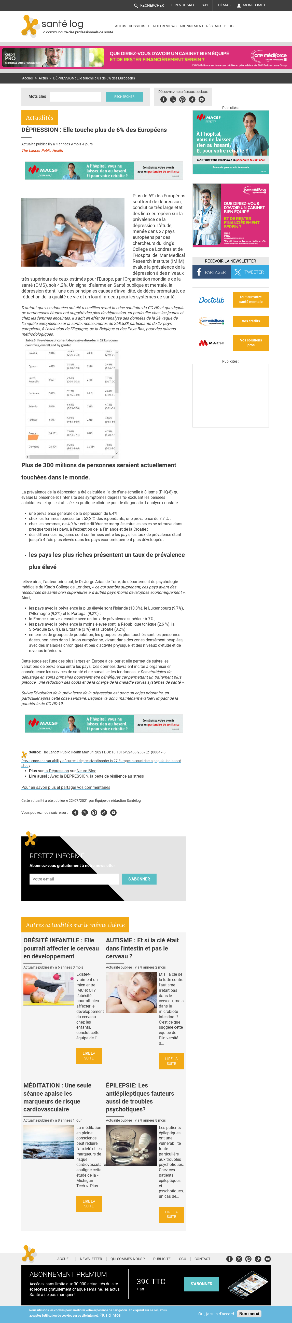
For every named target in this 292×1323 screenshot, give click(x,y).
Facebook (163, 98)
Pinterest (182, 98)
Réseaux (213, 26)
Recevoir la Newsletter (230, 261)
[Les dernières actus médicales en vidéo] (230, 426)
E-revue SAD (182, 5)
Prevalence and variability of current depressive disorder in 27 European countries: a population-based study (101, 763)
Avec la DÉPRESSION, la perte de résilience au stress (97, 776)
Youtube (113, 811)
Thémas (223, 5)
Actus (120, 26)
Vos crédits (251, 321)
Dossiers (137, 26)
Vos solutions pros (251, 342)
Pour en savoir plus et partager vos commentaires (65, 787)
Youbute (202, 98)
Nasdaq (249, 22)
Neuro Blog (86, 770)
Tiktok (192, 98)
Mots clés (37, 96)
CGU (182, 1259)
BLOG (229, 26)
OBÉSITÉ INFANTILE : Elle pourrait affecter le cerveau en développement (61, 948)
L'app (205, 5)
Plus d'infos (110, 1315)
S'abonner (139, 879)
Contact (202, 1259)
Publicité (162, 1259)
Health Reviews (162, 26)
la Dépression (57, 770)
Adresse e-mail (44, 871)
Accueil (27, 78)
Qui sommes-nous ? (127, 1259)
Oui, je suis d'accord (216, 1314)
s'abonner (201, 1283)
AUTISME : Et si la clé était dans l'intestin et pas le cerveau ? (142, 948)
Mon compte (255, 5)
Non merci (249, 1314)
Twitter (173, 98)
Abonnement (191, 26)
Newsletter (91, 1259)
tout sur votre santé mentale (251, 299)
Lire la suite (89, 1055)
